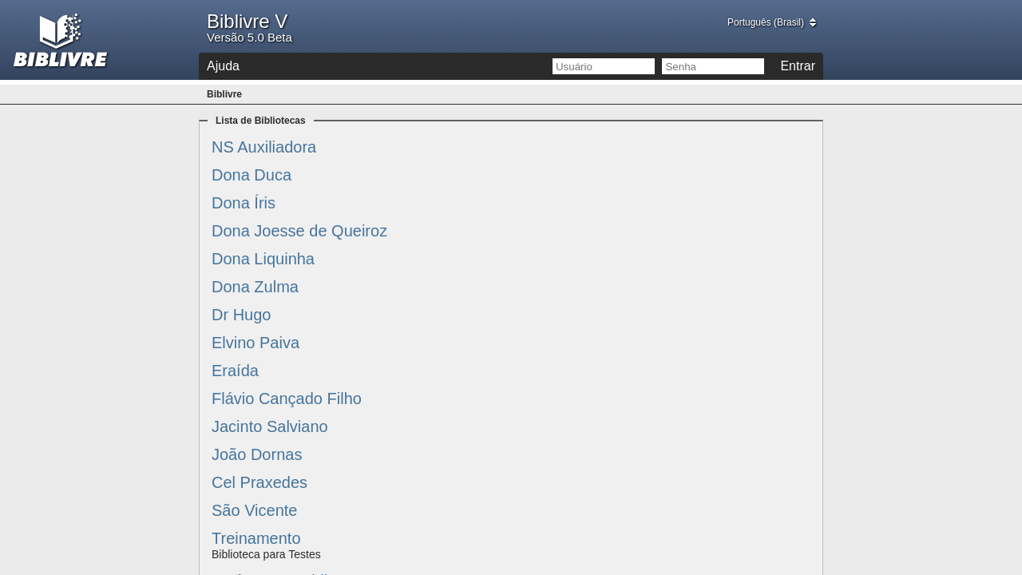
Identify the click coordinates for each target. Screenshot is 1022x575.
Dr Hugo (241, 314)
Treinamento (256, 538)
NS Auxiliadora (264, 147)
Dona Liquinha (263, 259)
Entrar (797, 66)
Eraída (235, 370)
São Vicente (255, 510)
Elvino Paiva (255, 342)
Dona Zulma (255, 286)
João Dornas (257, 454)
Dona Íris (243, 203)
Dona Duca (251, 175)
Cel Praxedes (259, 482)
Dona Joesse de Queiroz (299, 231)
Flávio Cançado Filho (287, 398)
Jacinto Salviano (270, 426)
